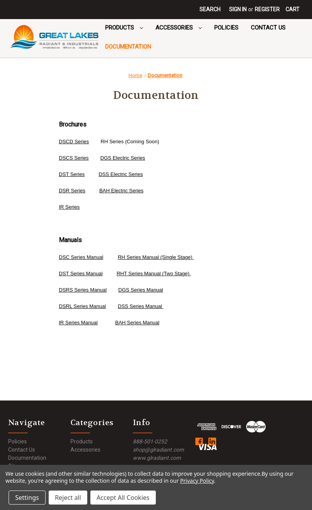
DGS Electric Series (122, 158)
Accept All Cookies (123, 497)
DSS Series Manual (141, 306)
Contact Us (268, 27)
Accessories (178, 27)
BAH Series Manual (137, 322)
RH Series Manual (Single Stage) (156, 257)
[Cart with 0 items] (292, 9)
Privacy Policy (197, 480)
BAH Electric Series (121, 190)
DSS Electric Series (121, 174)
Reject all (68, 497)
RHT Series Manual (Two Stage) (153, 273)
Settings (27, 497)
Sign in (238, 9)
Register (267, 9)
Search (209, 9)
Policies (226, 27)
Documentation (128, 46)
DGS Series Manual (140, 290)
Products (124, 27)
